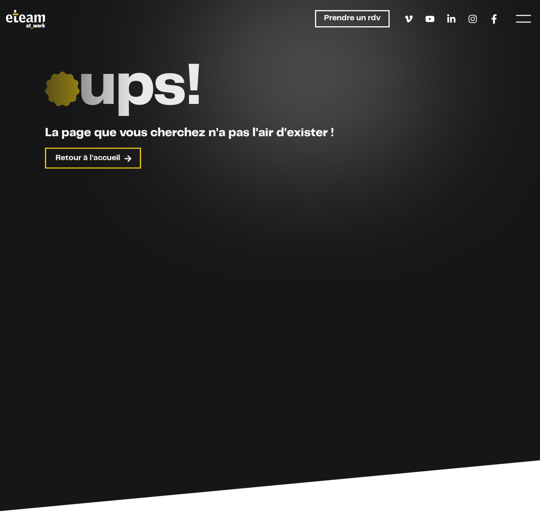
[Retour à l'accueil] (25, 19)
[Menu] (523, 18)
